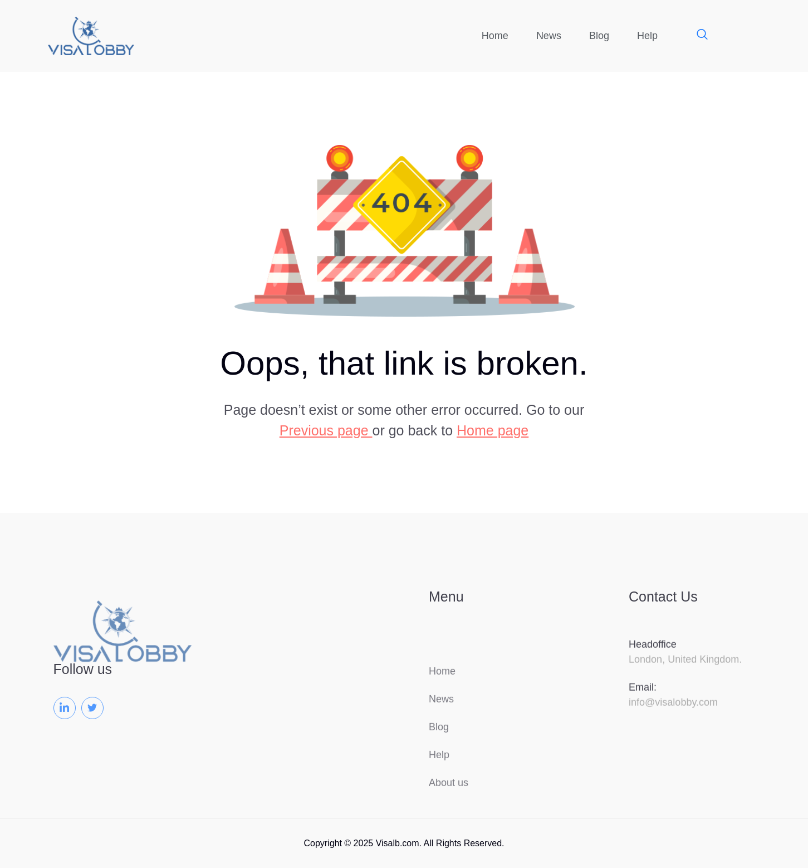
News (548, 35)
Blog (599, 35)
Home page (492, 430)
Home (495, 35)
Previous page (326, 430)
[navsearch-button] (696, 36)
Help (647, 35)
